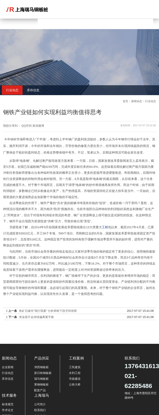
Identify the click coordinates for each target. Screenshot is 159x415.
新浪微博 (38, 125)
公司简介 (40, 404)
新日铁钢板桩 (43, 373)
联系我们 (40, 410)
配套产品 (40, 390)
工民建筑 (75, 367)
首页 (125, 101)
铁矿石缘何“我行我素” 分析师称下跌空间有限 (48, 310)
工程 (105, 227)
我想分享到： (11, 125)
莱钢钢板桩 (41, 384)
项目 (70, 233)
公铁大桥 (75, 384)
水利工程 (75, 373)
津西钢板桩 (41, 367)
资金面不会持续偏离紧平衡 (36, 317)
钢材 (13, 139)
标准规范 (7, 404)
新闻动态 (136, 101)
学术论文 (7, 410)
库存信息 (33, 90)
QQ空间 (26, 125)
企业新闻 (7, 367)
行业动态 (12, 90)
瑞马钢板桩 (41, 378)
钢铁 (115, 288)
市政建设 (75, 378)
